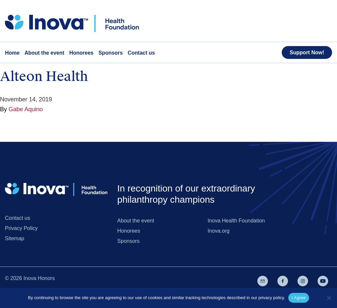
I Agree (299, 297)
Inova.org (219, 231)
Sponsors (128, 241)
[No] (328, 298)
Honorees (128, 231)
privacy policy (271, 297)
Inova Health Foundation (236, 220)
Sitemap (14, 238)
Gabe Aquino (26, 109)
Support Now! (307, 52)
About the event (135, 220)
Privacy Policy (21, 228)
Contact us (17, 218)
